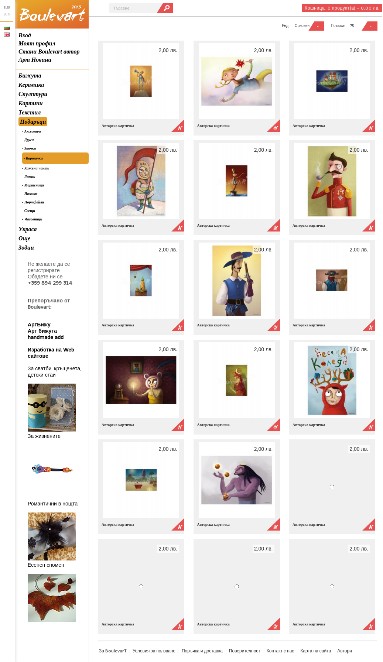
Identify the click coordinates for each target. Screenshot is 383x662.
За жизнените (44, 436)
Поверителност (244, 651)
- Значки (29, 148)
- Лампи (28, 177)
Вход (24, 35)
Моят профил (36, 43)
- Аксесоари (31, 131)
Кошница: (342, 8)
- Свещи (28, 211)
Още (24, 238)
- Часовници (32, 219)
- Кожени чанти (35, 168)
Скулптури (32, 94)
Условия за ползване (154, 651)
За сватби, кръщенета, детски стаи (54, 372)
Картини (30, 103)
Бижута (29, 75)
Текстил (29, 112)
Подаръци (33, 122)
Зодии (26, 247)
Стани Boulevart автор (48, 51)
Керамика (31, 85)
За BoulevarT (112, 651)
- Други (28, 140)
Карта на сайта (315, 651)
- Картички (33, 158)
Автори (344, 651)
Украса (27, 229)
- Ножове (29, 194)
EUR (7, 8)
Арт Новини (34, 59)
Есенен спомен (46, 565)
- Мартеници (33, 185)
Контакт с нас (280, 651)
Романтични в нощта (53, 504)
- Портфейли (33, 202)
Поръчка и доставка (202, 651)
